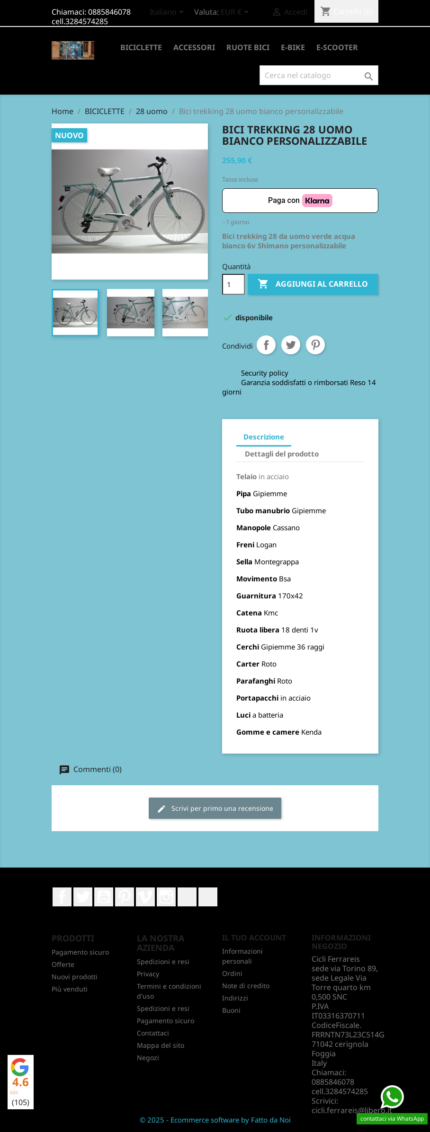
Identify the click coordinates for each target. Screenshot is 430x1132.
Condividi (266, 344)
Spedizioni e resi (163, 961)
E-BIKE (293, 47)
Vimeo (145, 896)
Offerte (63, 964)
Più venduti (70, 988)
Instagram (166, 896)
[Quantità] (233, 284)
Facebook (62, 896)
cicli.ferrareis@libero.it (352, 1110)
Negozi (148, 1057)
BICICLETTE (141, 47)
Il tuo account (254, 937)
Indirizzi (235, 997)
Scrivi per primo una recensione (215, 809)
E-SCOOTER (337, 47)
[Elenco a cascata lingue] (168, 12)
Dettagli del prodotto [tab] (282, 453)
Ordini (232, 973)
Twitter (82, 896)
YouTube (103, 896)
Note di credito (245, 985)
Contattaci (153, 1032)
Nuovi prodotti (75, 976)
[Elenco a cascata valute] (236, 12)
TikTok (207, 896)
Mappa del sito (160, 1045)
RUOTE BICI (247, 47)
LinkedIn (187, 896)
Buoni (231, 1010)
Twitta (290, 344)
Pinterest (315, 344)
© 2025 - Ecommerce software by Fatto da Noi (215, 1119)
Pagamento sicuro (80, 952)
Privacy (148, 973)
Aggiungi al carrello (313, 284)
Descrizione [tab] (263, 436)
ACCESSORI (194, 47)
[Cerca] (319, 75)
